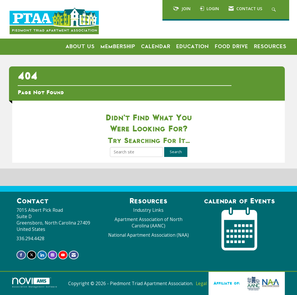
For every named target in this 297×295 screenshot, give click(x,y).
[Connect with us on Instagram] (52, 255)
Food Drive (231, 46)
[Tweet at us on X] (31, 255)
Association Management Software (34, 283)
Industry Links (148, 210)
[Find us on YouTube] (63, 255)
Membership (117, 46)
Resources (270, 46)
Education (192, 46)
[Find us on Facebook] (21, 255)
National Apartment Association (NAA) (148, 235)
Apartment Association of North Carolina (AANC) (148, 222)
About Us (80, 46)
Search (176, 151)
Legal (201, 283)
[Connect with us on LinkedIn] (42, 255)
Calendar (155, 46)
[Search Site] (274, 9)
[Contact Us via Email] (74, 255)
